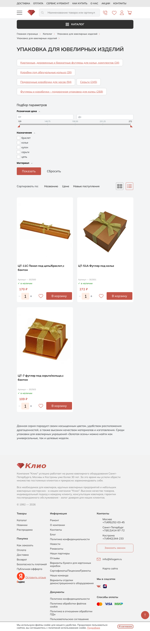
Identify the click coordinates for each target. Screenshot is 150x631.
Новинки (22, 525)
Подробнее (93, 627)
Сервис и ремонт (57, 3)
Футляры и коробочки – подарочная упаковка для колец (61, 91)
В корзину (59, 296)
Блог (53, 534)
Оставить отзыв (35, 577)
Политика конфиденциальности (70, 539)
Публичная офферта (29, 569)
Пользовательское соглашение (69, 619)
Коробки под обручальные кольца (46, 72)
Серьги (88, 82)
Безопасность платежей (32, 564)
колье (25, 142)
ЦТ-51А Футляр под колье (96, 265)
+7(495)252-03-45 (114, 522)
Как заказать (25, 545)
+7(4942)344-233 (113, 538)
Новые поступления (86, 186)
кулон (25, 147)
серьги (25, 152)
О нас (94, 3)
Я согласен (125, 626)
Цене (66, 186)
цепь (24, 156)
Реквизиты (56, 548)
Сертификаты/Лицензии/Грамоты (70, 570)
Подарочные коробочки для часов (46, 82)
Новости (55, 544)
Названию (51, 186)
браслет (26, 137)
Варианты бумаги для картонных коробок (70, 564)
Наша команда (59, 575)
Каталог (75, 24)
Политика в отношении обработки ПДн (71, 613)
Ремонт (54, 520)
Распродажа (25, 529)
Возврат (22, 559)
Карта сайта (110, 568)
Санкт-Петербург (113, 527)
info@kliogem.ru (112, 559)
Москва (107, 519)
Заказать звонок (115, 547)
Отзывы (55, 558)
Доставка (23, 3)
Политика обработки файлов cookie (68, 605)
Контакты (119, 3)
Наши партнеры (60, 553)
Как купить (79, 3)
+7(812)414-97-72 (114, 530)
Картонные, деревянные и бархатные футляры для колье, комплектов (69, 62)
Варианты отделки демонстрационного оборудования (72, 582)
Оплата (38, 3)
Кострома (109, 535)
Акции (106, 3)
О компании (57, 525)
